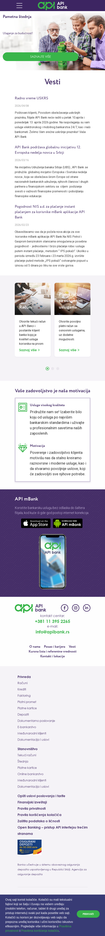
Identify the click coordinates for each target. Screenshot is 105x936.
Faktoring (24, 695)
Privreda (24, 677)
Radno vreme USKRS (31, 98)
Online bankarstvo (30, 774)
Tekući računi (27, 755)
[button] (61, 931)
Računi (22, 683)
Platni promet (27, 702)
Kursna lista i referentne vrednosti (53, 651)
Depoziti (23, 714)
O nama (34, 646)
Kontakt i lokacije (52, 656)
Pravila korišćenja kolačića (39, 815)
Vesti (72, 646)
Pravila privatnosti (32, 808)
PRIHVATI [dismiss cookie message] (88, 913)
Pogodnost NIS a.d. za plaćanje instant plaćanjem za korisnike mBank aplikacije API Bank (50, 212)
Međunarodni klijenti (32, 733)
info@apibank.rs (53, 631)
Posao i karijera (54, 646)
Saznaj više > (29, 350)
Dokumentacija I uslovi (33, 739)
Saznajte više (40, 56)
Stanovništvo (28, 749)
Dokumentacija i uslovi (33, 786)
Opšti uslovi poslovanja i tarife (41, 796)
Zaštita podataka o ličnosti (39, 821)
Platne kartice (27, 708)
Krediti (22, 689)
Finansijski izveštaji (32, 802)
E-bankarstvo (27, 727)
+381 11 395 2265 (52, 621)
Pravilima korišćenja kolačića (40, 930)
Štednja (23, 761)
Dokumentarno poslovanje (36, 721)
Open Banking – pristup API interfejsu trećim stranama (53, 830)
